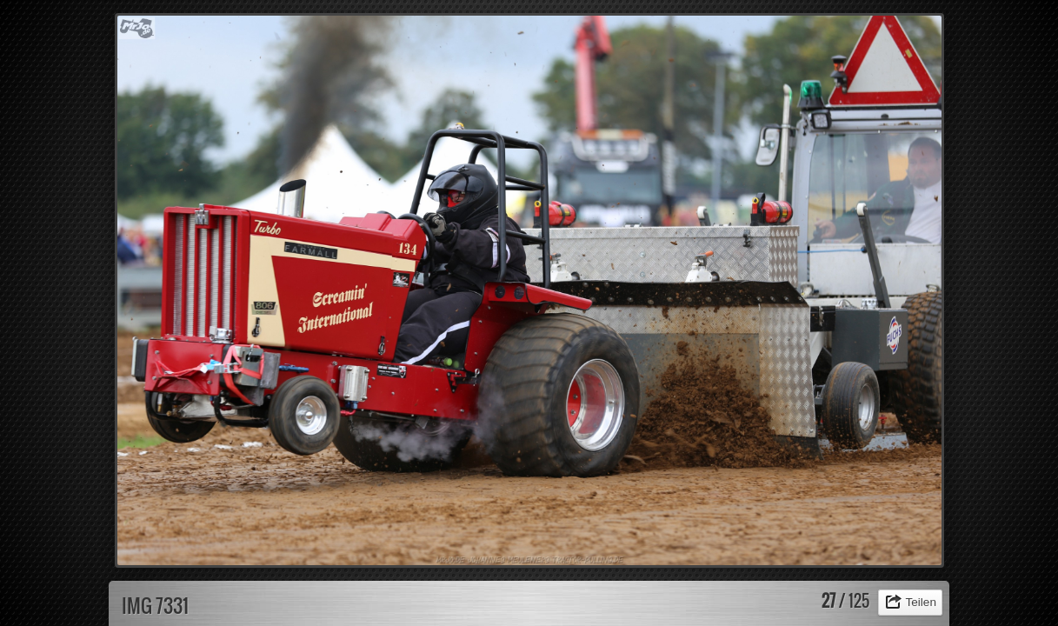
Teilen (920, 602)
